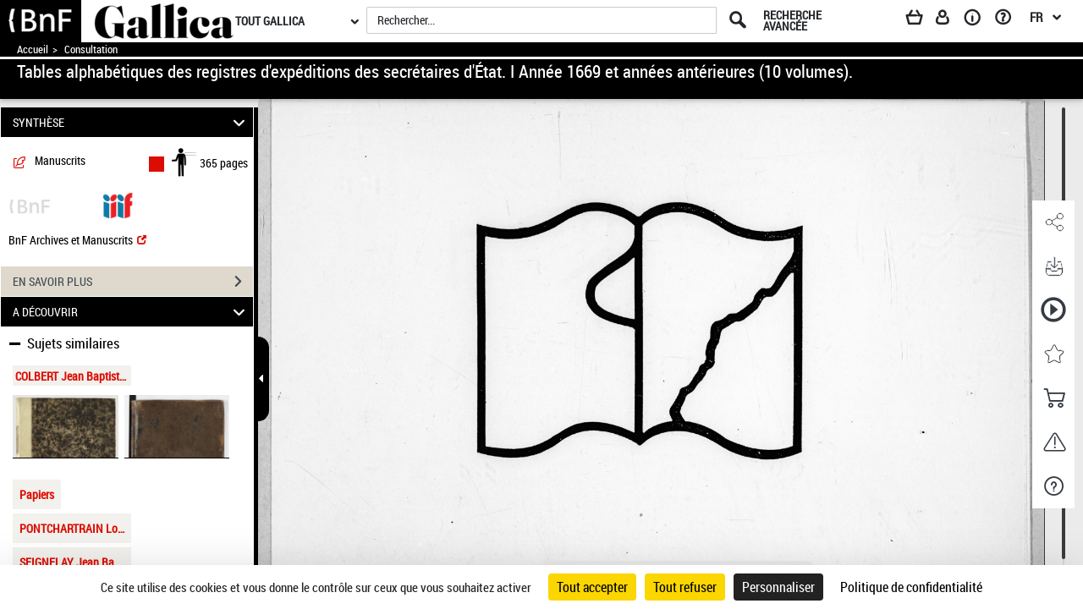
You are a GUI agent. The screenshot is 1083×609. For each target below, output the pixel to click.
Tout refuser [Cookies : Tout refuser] (685, 587)
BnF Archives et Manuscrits (77, 240)
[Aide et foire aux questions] (1009, 20)
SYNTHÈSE (131, 122)
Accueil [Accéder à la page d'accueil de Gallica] (32, 49)
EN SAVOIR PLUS (133, 282)
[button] (1053, 222)
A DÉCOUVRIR (131, 311)
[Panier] (922, 20)
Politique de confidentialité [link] (911, 587)
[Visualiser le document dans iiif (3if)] (117, 204)
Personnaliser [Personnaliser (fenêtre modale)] (778, 587)
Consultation (91, 49)
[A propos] (978, 20)
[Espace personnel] (950, 20)
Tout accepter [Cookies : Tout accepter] (592, 587)
